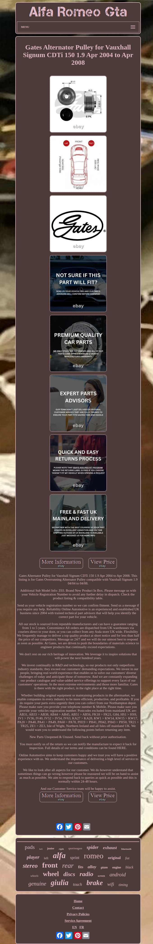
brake (95, 883)
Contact (78, 907)
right (61, 849)
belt (41, 849)
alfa (59, 855)
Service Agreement (77, 920)
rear (68, 865)
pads (30, 847)
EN (74, 927)
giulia (60, 883)
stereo (30, 865)
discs (69, 874)
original (114, 858)
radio (86, 873)
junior (50, 848)
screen (101, 875)
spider (93, 847)
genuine (37, 884)
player (33, 857)
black (129, 867)
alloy (92, 866)
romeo (93, 856)
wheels (34, 875)
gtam (104, 867)
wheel (51, 873)
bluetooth (126, 849)
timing (123, 885)
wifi (110, 884)
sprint (74, 857)
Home (78, 901)
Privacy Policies (78, 914)
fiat (127, 858)
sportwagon (75, 848)
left (46, 858)
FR (82, 927)
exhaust (110, 847)
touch (77, 884)
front (50, 865)
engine (116, 867)
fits (80, 867)
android (118, 874)
